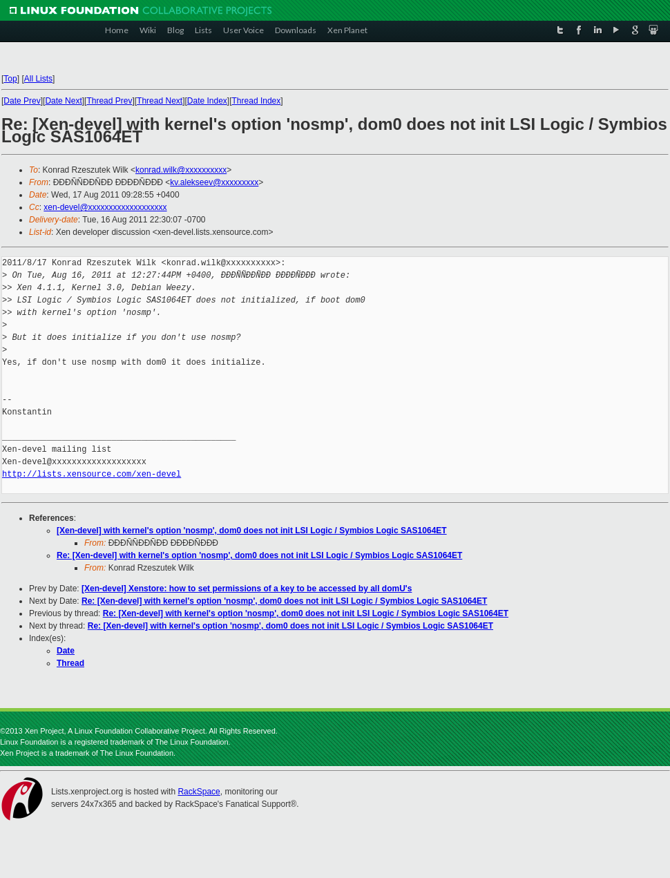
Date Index (207, 101)
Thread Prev (109, 101)
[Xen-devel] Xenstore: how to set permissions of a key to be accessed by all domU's (247, 588)
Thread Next (159, 101)
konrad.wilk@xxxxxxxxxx (181, 170)
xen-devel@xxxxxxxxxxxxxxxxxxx (105, 207)
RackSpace (199, 791)
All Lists (38, 79)
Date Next (63, 101)
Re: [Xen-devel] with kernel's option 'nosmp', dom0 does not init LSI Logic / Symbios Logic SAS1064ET (259, 555)
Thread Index (256, 101)
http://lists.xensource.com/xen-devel (91, 474)
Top (10, 79)
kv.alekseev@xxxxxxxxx (214, 182)
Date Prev (21, 101)
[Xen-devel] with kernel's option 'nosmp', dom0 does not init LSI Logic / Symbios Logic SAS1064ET (252, 530)
